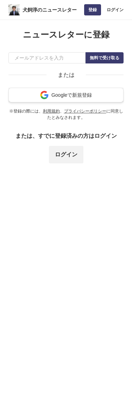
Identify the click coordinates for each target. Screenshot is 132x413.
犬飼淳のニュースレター (50, 10)
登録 (92, 9)
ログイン (115, 10)
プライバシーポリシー (85, 111)
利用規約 (51, 111)
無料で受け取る (104, 57)
